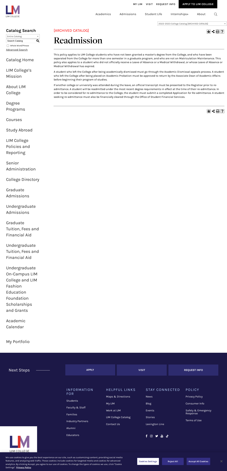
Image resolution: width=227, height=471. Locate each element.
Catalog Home (20, 61)
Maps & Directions (118, 398)
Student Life (153, 14)
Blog (148, 405)
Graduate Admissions (17, 194)
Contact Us (113, 425)
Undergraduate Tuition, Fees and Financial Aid (22, 253)
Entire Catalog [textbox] (14, 38)
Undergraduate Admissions (21, 211)
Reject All (173, 461)
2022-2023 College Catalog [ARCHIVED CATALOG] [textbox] (183, 25)
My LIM (110, 405)
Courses (14, 121)
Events (150, 412)
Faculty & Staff (75, 409)
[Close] (221, 461)
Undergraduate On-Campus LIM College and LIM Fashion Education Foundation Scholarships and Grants (21, 291)
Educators (72, 436)
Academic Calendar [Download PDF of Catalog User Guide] (15, 325)
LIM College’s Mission (19, 75)
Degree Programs (15, 108)
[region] (113, 461)
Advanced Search (17, 51)
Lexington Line (155, 425)
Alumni (71, 429)
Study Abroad (19, 131)
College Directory (22, 181)
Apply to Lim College (197, 4)
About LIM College (16, 91)
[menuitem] (137, 4)
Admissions (128, 14)
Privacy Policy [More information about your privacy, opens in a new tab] (23, 467)
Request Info (165, 4)
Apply (90, 371)
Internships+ (179, 14)
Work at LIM (113, 412)
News (149, 398)
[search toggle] (215, 14)
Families (71, 416)
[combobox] (192, 25)
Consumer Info (195, 405)
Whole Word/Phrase (19, 47)
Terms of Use (194, 421)
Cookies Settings (148, 461)
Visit (149, 4)
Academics (103, 14)
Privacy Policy (194, 398)
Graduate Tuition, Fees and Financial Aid (22, 230)
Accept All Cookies (198, 461)
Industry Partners (77, 423)
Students (72, 402)
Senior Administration (21, 167)
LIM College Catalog (118, 419)
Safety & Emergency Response (198, 413)
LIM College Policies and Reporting (18, 148)
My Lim (137, 4)
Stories (150, 419)
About (201, 14)
